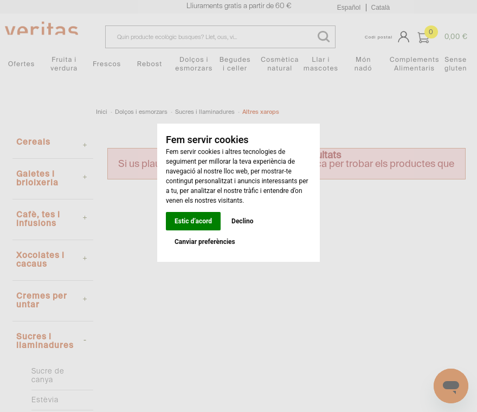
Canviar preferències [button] (205, 242)
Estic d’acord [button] (193, 221)
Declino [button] (242, 221)
